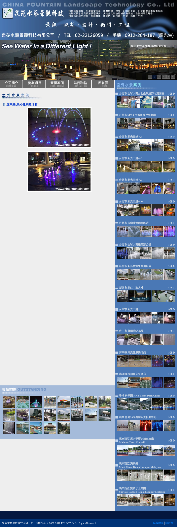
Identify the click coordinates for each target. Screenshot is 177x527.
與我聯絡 (158, 523)
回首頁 (169, 523)
